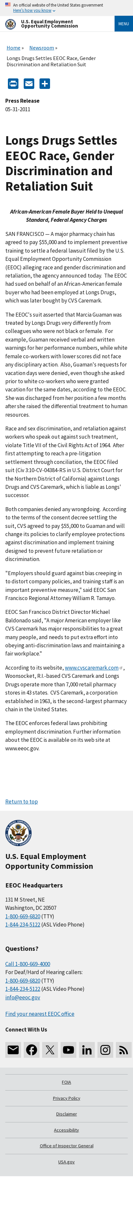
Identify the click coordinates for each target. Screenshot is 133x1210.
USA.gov (66, 1162)
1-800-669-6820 (22, 916)
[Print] (13, 83)
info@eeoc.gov (22, 997)
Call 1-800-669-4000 (27, 964)
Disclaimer (66, 1114)
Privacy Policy (66, 1098)
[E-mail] (29, 83)
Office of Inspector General (66, 1146)
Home (13, 47)
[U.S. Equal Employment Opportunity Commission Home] (52, 24)
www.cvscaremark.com (94, 667)
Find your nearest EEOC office (39, 1013)
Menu (124, 24)
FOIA (66, 1082)
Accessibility (66, 1130)
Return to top (21, 801)
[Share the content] (45, 83)
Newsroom (41, 47)
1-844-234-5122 (22, 924)
